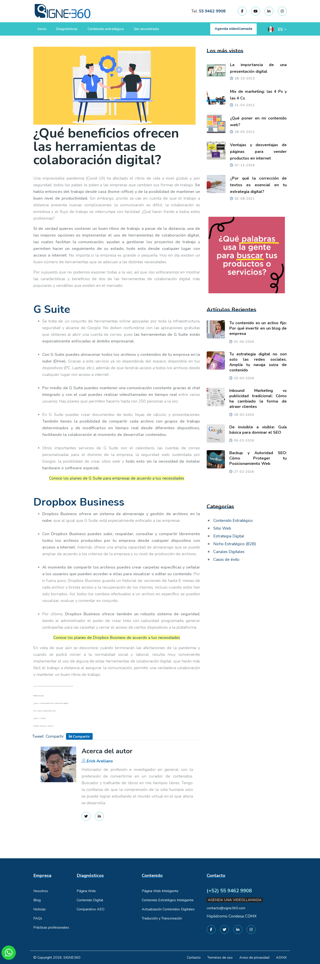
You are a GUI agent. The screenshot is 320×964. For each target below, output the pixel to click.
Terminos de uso (220, 957)
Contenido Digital (90, 900)
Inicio (42, 28)
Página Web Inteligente (160, 891)
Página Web (86, 891)
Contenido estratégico (106, 28)
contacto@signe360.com (226, 908)
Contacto (194, 957)
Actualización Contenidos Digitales (168, 909)
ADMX (281, 957)
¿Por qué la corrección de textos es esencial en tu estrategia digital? (258, 185)
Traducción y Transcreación (162, 918)
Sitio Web (222, 528)
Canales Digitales (228, 551)
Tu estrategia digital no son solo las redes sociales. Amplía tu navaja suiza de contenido (258, 362)
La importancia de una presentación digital (258, 68)
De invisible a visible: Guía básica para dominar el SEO (258, 429)
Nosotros (40, 891)
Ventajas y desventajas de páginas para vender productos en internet (258, 151)
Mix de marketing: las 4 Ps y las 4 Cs (258, 95)
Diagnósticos (67, 28)
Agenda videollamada (233, 28)
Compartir (55, 736)
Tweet (38, 736)
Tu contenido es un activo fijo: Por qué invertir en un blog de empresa (258, 328)
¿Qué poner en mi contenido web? (258, 121)
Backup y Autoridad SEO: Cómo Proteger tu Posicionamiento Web (258, 458)
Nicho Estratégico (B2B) (234, 544)
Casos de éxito (226, 559)
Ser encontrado (146, 28)
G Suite (51, 309)
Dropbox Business (78, 502)
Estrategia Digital (228, 536)
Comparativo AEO (90, 909)
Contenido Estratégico (233, 520)
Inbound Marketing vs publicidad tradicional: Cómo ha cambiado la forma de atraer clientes (258, 398)
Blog (37, 900)
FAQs (37, 918)
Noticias (39, 909)
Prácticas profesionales (51, 927)
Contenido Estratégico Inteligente (168, 900)
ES (280, 29)
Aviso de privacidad (254, 957)
